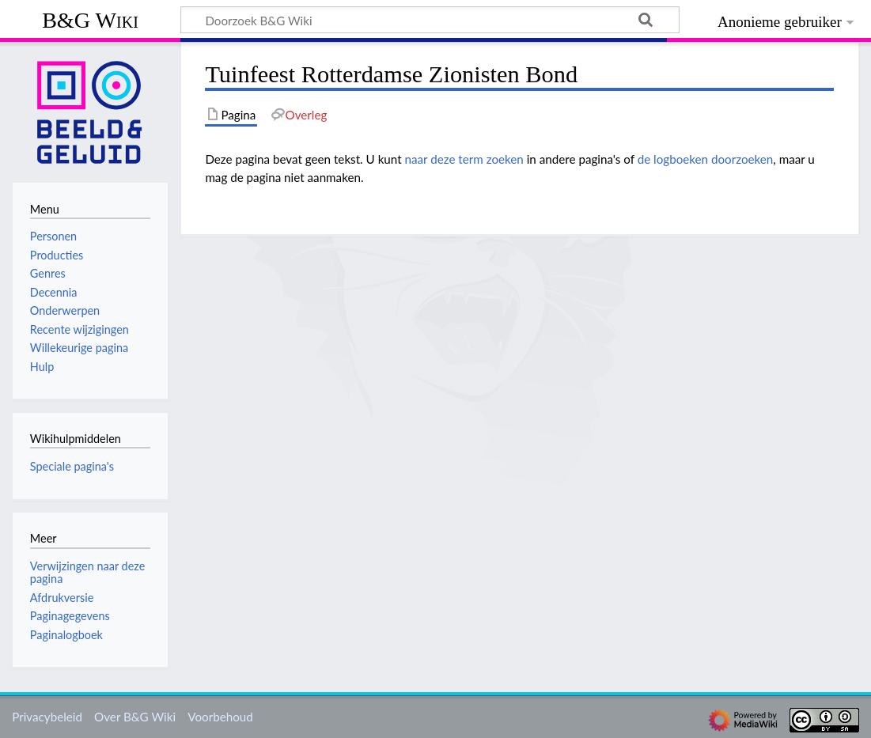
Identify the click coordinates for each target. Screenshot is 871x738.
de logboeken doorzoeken (706, 159)
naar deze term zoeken (464, 159)
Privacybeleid (47, 717)
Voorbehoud (219, 717)
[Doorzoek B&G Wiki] (430, 19)
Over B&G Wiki (135, 717)
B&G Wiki (90, 20)
